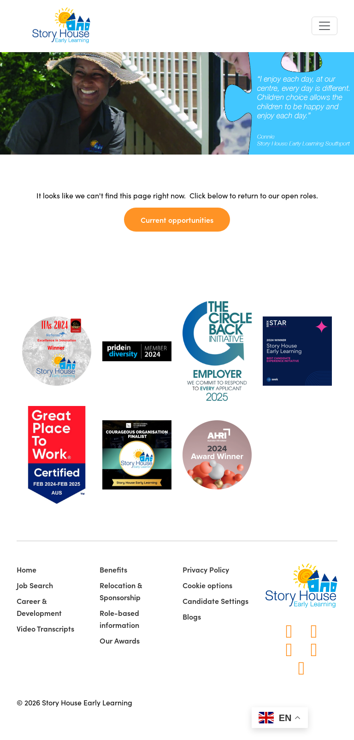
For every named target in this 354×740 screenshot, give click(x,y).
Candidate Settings (215, 601)
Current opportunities (177, 220)
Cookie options (207, 585)
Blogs (192, 616)
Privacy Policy (206, 569)
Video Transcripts (45, 628)
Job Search (35, 585)
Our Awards (120, 640)
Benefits (113, 569)
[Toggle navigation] (324, 26)
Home (26, 569)
